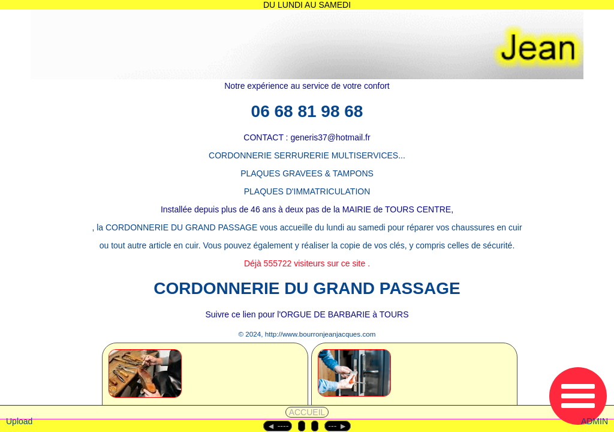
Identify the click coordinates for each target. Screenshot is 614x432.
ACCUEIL (307, 412)
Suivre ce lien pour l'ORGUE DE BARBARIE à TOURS (306, 314)
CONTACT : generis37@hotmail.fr (306, 137)
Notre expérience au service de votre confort (306, 86)
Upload (19, 421)
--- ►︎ (337, 426)
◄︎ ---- (277, 426)
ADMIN (594, 421)
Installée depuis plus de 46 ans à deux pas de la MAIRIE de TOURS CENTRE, (307, 209)
